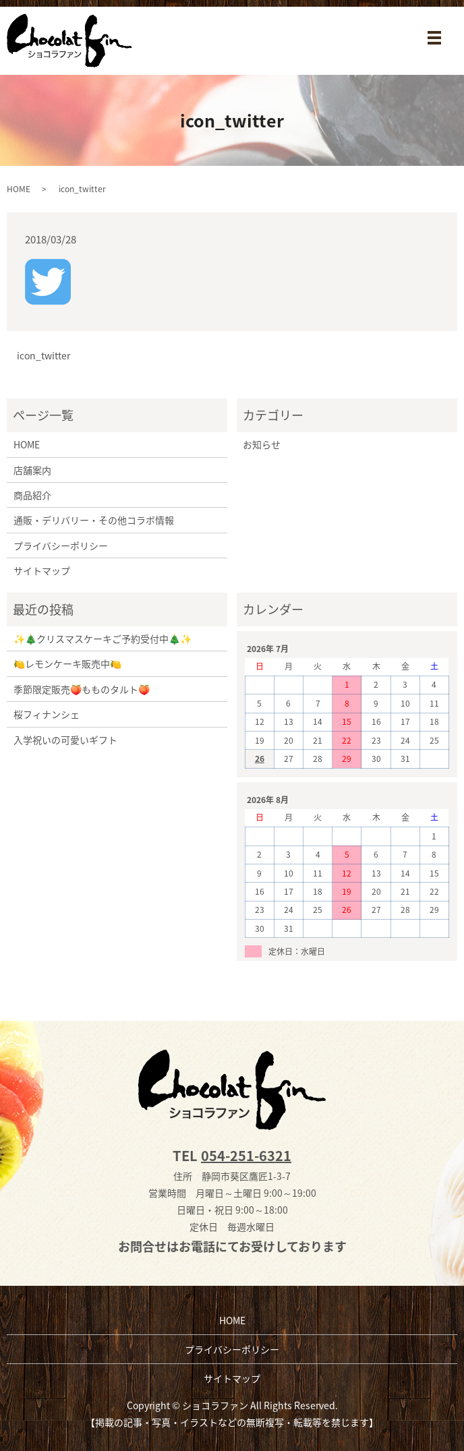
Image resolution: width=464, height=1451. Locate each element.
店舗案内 (32, 470)
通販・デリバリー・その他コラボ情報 (93, 520)
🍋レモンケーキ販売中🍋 (67, 663)
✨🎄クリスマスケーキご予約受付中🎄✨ (102, 638)
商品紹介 (32, 495)
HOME (18, 189)
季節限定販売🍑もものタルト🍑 (81, 689)
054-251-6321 (246, 1155)
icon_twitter (43, 355)
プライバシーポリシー (60, 545)
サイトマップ (41, 570)
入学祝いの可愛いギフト (65, 739)
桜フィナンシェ (46, 714)
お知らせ (262, 444)
